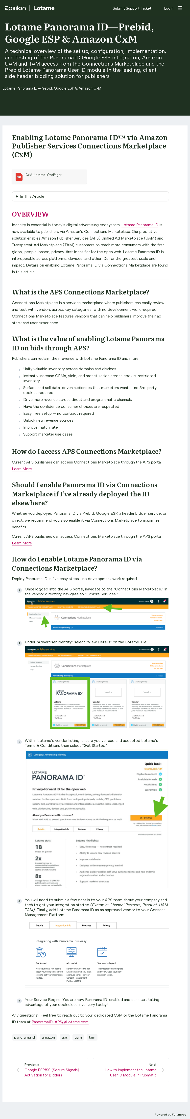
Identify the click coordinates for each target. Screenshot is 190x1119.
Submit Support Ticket (132, 8)
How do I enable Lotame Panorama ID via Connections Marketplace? (77, 563)
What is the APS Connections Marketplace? (80, 291)
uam (78, 1037)
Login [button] (168, 8)
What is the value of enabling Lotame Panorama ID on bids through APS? (88, 343)
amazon (48, 1037)
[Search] (157, 8)
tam (92, 1037)
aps (65, 1037)
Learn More (22, 468)
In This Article (32, 196)
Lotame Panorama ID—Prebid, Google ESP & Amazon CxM (79, 32)
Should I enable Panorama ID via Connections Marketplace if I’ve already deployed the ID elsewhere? (84, 493)
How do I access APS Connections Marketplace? (87, 451)
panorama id (24, 1037)
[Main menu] (179, 8)
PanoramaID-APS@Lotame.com (60, 1022)
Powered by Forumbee (170, 1114)
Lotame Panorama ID (139, 224)
